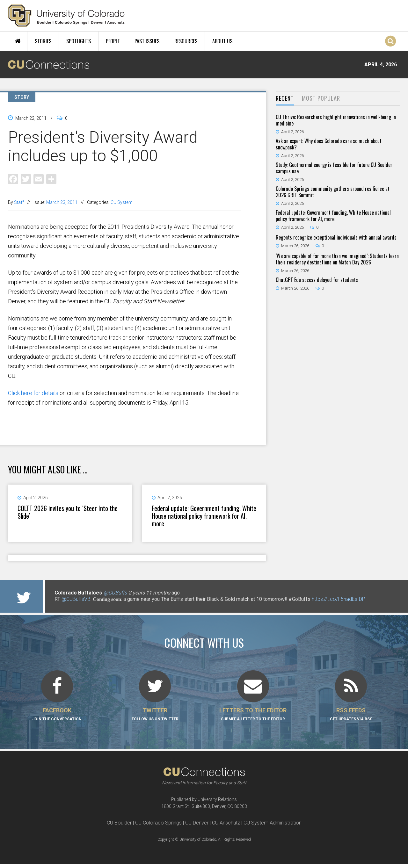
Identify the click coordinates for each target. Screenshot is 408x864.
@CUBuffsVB (76, 599)
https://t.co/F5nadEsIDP (338, 599)
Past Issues (147, 41)
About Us (222, 41)
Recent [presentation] (285, 98)
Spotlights (78, 41)
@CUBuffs (115, 593)
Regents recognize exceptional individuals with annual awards (336, 237)
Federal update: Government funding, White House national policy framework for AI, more (204, 515)
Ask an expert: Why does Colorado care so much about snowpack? (329, 144)
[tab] (285, 98)
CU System (122, 202)
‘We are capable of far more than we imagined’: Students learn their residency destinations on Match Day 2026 (337, 259)
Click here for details (33, 393)
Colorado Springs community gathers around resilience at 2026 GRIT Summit (333, 192)
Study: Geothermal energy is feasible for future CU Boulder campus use (334, 168)
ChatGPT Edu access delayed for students (317, 280)
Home (17, 41)
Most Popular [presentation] (321, 98)
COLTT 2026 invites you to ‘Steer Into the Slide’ (68, 512)
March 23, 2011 (61, 202)
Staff (19, 202)
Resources (185, 41)
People (113, 41)
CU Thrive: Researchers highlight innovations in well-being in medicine (336, 120)
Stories (43, 41)
